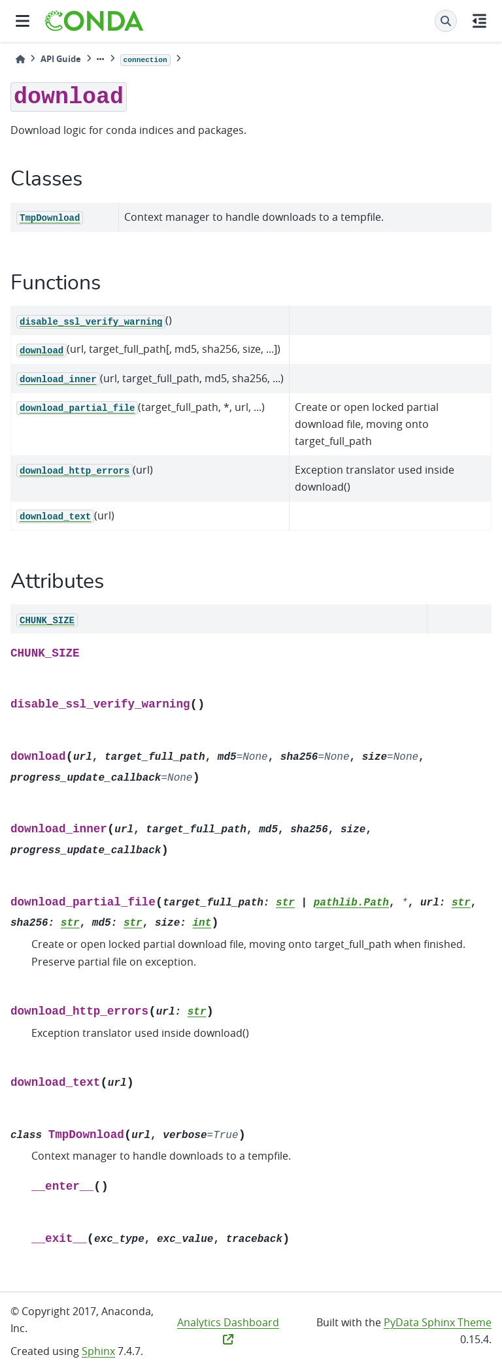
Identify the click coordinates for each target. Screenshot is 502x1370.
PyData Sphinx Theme (438, 1322)
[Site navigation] (22, 21)
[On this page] (479, 21)
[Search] (446, 21)
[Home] (20, 59)
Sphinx (98, 1351)
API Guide (61, 59)
